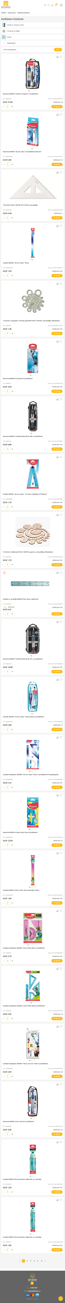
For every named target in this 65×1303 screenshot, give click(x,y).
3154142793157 (58, 895)
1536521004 (9, 268)
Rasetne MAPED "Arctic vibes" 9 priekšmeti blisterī (22, 152)
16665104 (8, 99)
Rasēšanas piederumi (24, 12)
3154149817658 (58, 1068)
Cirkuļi (6, 37)
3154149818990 (58, 779)
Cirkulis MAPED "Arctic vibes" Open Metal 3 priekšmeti (23, 717)
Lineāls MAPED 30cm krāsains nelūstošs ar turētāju (22, 1237)
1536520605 (9, 499)
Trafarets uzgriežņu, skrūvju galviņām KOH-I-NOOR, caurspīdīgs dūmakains (31, 321)
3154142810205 (58, 499)
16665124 (8, 664)
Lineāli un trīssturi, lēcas (13, 25)
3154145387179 (58, 99)
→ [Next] (45, 1260)
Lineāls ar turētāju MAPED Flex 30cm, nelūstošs (20, 599)
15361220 (8, 210)
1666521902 (9, 156)
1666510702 (9, 721)
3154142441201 (58, 1184)
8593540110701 (58, 325)
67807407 (33, 1288)
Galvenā (3, 12)
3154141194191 (58, 156)
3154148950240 (58, 953)
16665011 (8, 383)
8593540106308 (58, 210)
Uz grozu (57, 106)
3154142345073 (58, 604)
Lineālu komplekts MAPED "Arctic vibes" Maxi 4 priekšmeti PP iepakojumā (30, 774)
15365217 (8, 1242)
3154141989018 (58, 441)
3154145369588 (58, 721)
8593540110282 (58, 557)
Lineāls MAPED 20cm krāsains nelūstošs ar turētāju (22, 1179)
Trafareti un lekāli (11, 31)
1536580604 (9, 1068)
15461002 (8, 557)
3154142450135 (58, 268)
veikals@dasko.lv (32, 1291)
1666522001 (9, 837)
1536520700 (9, 895)
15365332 (8, 1010)
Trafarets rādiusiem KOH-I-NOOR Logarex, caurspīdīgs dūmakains (28, 552)
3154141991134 (58, 837)
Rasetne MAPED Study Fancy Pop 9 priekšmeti (20, 832)
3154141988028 (58, 664)
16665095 (8, 1126)
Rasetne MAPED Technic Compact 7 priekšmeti (20, 94)
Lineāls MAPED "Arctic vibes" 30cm (16, 263)
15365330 (8, 953)
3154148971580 (58, 1010)
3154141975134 (58, 1126)
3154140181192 (58, 383)
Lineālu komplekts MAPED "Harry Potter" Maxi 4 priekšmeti (25, 1064)
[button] (30, 90)
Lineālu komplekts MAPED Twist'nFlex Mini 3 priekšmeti (24, 948)
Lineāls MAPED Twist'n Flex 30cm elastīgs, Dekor (21, 890)
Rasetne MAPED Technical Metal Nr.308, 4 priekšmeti (23, 436)
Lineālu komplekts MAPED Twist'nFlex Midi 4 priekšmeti (24, 1006)
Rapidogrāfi (8, 43)
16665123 (8, 441)
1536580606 (9, 779)
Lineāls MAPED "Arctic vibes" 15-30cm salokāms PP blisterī (25, 494)
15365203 (8, 604)
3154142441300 (58, 1242)
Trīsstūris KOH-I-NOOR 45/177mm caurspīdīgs (20, 205)
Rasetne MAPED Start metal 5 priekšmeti (18, 1121)
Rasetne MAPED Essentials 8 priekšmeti (17, 378)
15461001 (8, 325)
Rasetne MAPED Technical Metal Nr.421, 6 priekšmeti (23, 659)
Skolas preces (12, 12)
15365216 (8, 1184)
